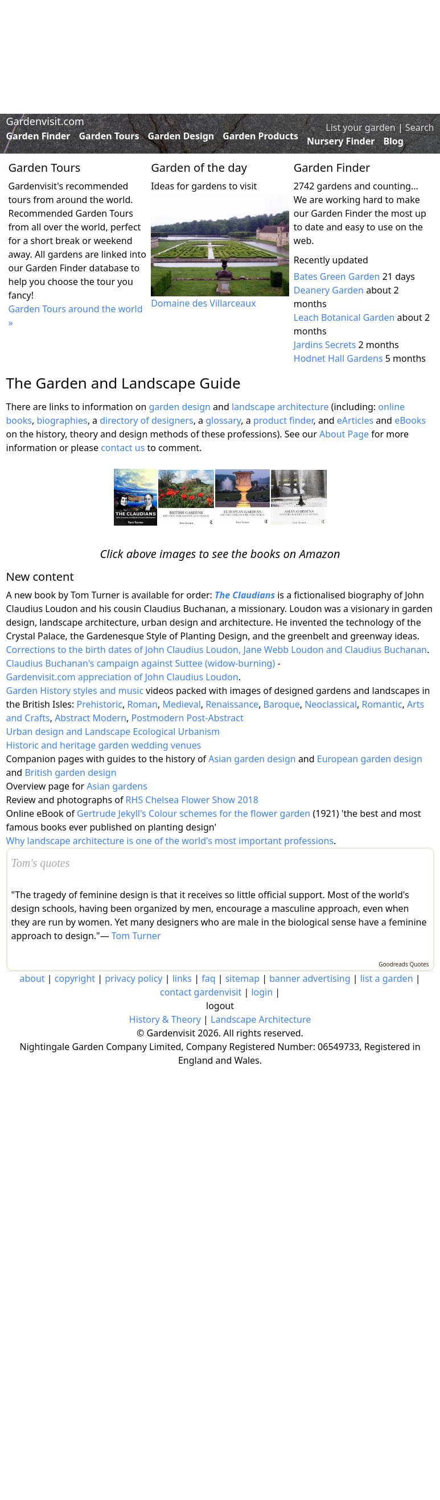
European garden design (369, 759)
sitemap (242, 978)
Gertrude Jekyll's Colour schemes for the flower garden (193, 813)
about (31, 978)
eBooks (410, 420)
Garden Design (180, 136)
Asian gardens (117, 786)
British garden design (70, 772)
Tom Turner (136, 935)
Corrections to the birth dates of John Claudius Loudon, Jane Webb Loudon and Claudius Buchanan (216, 649)
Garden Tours (109, 136)
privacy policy (133, 978)
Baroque (282, 704)
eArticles (355, 420)
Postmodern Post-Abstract (187, 718)
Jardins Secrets (325, 344)
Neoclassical (331, 704)
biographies (61, 420)
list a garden (386, 978)
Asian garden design (251, 759)
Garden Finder (38, 136)
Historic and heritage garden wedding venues (104, 745)
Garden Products (260, 136)
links (182, 978)
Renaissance (231, 704)
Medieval (181, 704)
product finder (283, 420)
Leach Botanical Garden (344, 317)
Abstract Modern (90, 718)
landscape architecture (280, 406)
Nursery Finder (341, 141)
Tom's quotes (40, 863)
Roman (142, 704)
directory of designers (146, 420)
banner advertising (309, 978)
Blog (393, 141)
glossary (223, 420)
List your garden (360, 127)
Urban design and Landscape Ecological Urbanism (113, 731)
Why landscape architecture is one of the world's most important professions (170, 840)
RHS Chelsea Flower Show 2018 (192, 800)
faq (208, 978)
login (262, 992)
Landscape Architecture (261, 1019)
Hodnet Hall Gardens (338, 358)
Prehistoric (99, 704)
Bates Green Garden (337, 276)
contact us (123, 447)
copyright (75, 978)
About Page (344, 434)
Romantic (382, 704)
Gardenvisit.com (45, 121)
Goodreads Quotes (404, 964)
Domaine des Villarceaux (203, 303)
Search (419, 127)
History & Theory (165, 1019)
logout (220, 1005)
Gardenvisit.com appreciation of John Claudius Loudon (122, 677)
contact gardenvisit (200, 992)
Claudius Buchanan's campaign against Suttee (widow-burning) (140, 663)
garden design (181, 406)
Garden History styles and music (75, 690)
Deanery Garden (329, 290)
